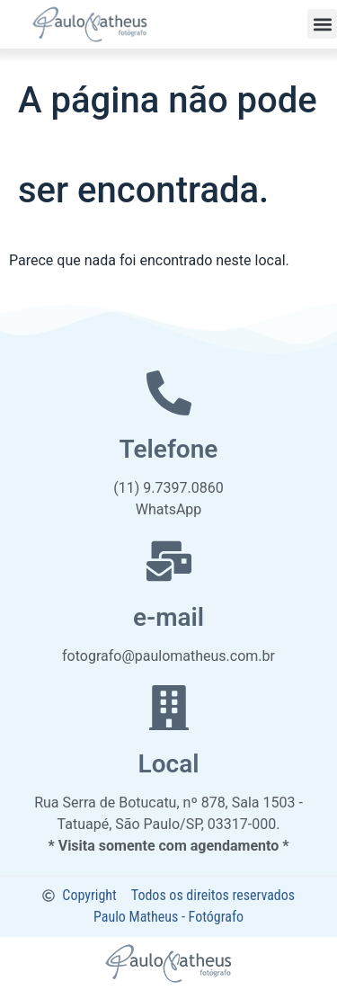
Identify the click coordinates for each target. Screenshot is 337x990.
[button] (322, 24)
